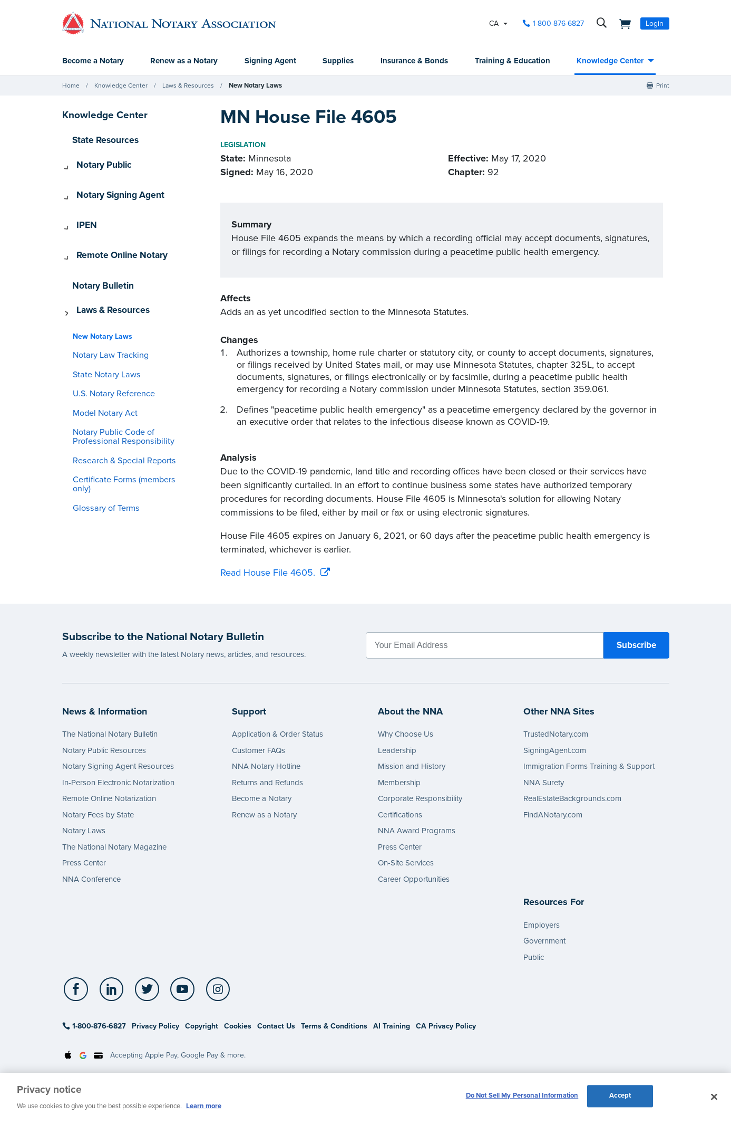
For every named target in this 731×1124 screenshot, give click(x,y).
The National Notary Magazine (114, 847)
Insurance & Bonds (414, 61)
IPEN (81, 209)
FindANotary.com (552, 815)
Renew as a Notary (184, 61)
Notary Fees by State (98, 815)
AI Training (391, 1026)
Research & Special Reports (117, 421)
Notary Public (96, 163)
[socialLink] (77, 990)
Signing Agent (270, 61)
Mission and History (411, 766)
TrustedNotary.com (555, 734)
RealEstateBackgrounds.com (572, 799)
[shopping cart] (622, 23)
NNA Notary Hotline (266, 766)
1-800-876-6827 (94, 1026)
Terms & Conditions (334, 1026)
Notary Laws (83, 831)
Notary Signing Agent (111, 185)
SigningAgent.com (554, 751)
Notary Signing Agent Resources (118, 766)
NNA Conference (91, 879)
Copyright (201, 1026)
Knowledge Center (610, 61)
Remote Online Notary (112, 231)
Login (655, 23)
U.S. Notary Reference (109, 354)
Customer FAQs (258, 751)
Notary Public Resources (104, 751)
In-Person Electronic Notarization (118, 783)
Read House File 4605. (267, 573)
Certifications (400, 815)
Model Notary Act (101, 374)
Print (662, 86)
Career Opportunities (414, 879)
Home (71, 86)
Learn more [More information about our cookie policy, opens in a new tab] (203, 1106)
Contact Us (276, 1026)
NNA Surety (543, 783)
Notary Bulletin (99, 255)
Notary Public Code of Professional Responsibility (115, 398)
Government (544, 941)
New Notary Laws (254, 86)
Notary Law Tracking (106, 316)
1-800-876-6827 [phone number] (558, 23)
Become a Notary (93, 61)
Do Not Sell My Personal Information (522, 1097)
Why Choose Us (405, 734)
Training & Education (512, 61)
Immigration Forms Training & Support (589, 766)
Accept (620, 1097)
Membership (399, 783)
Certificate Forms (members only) (126, 440)
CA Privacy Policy (446, 1026)
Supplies (338, 61)
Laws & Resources (188, 86)
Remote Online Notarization (109, 799)
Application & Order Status (277, 734)
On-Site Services (406, 863)
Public (533, 958)
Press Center (84, 863)
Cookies (237, 1026)
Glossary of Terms (101, 460)
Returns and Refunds (267, 783)
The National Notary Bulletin (110, 734)
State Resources (101, 140)
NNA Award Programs (416, 831)
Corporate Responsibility (420, 799)
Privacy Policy (155, 1026)
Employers (541, 925)
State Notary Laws (102, 335)
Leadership (397, 751)
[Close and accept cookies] (714, 1097)
